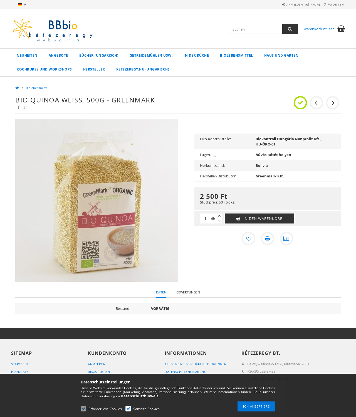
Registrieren (99, 372)
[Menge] (205, 218)
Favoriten (333, 4)
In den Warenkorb (263, 218)
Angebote (58, 55)
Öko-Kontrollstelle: (215, 138)
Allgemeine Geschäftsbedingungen (196, 364)
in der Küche (196, 55)
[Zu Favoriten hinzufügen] (248, 238)
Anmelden (279, 4)
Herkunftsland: (212, 165)
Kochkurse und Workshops (44, 69)
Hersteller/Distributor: (218, 176)
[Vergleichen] (286, 238)
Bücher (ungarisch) (98, 55)
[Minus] (219, 220)
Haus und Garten (281, 55)
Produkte (19, 372)
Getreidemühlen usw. (151, 55)
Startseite (20, 364)
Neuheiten (27, 55)
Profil (306, 4)
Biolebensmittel (236, 55)
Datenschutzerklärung (185, 372)
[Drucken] (267, 238)
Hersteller (94, 69)
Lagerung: (208, 154)
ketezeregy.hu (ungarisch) (142, 69)
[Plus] (219, 215)
